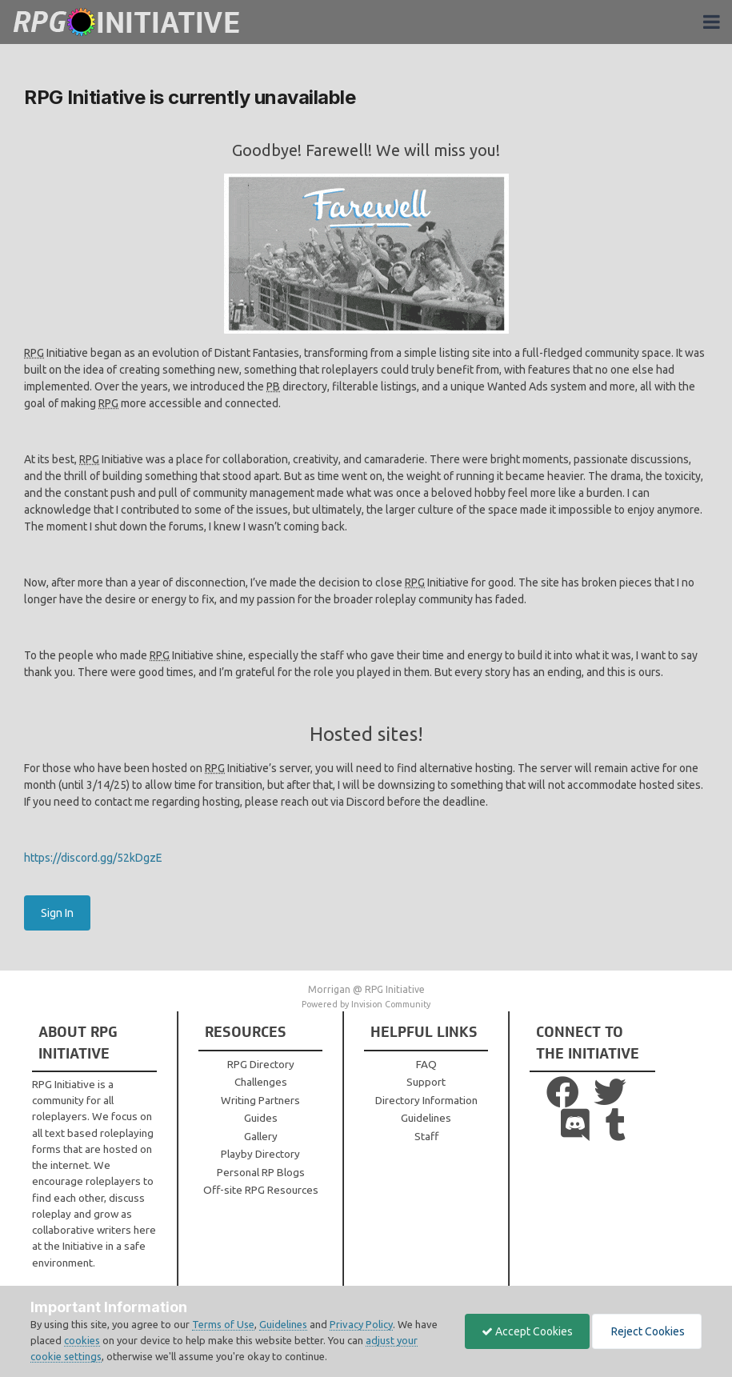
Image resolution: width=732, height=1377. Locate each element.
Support (426, 1081)
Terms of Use (223, 1324)
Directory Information (426, 1100)
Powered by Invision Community (366, 1004)
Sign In (57, 913)
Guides (261, 1117)
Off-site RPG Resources (260, 1189)
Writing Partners (260, 1100)
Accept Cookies (527, 1331)
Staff (426, 1136)
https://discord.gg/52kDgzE (93, 857)
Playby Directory (260, 1153)
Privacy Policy (361, 1324)
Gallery (261, 1136)
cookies (82, 1340)
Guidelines (426, 1117)
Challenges (260, 1081)
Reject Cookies (647, 1331)
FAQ (426, 1064)
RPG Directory (260, 1064)
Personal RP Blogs (261, 1172)
